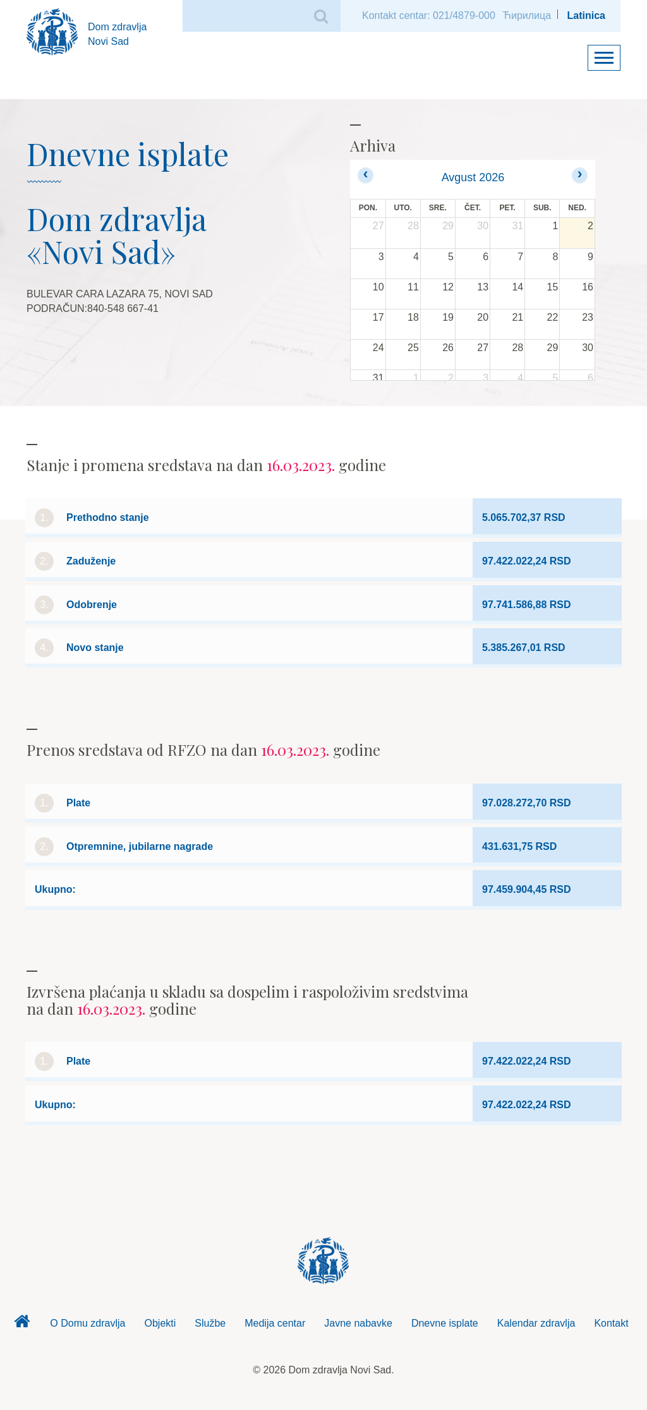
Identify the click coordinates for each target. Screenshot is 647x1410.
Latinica (586, 15)
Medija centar (275, 1323)
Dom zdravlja (21, 1325)
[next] (580, 175)
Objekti (160, 1323)
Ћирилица (526, 15)
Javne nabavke (358, 1323)
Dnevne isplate (444, 1323)
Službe (210, 1323)
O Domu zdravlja (87, 1323)
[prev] (365, 175)
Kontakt (611, 1323)
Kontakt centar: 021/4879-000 (428, 15)
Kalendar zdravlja (536, 1323)
